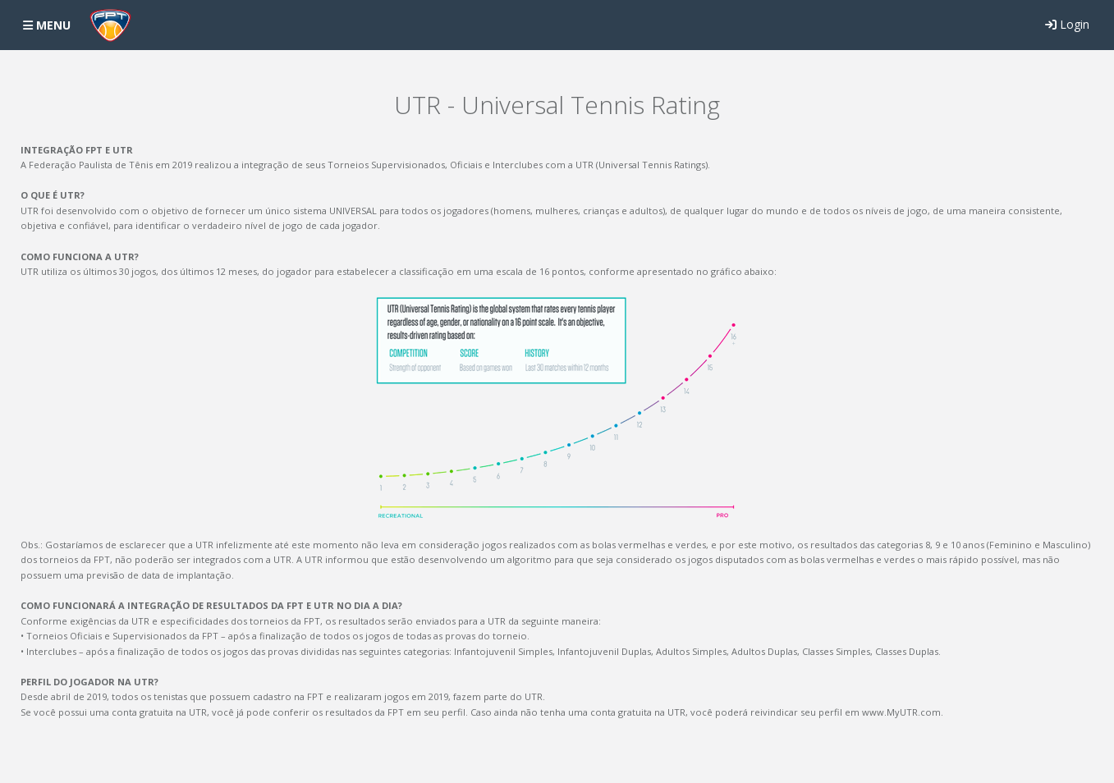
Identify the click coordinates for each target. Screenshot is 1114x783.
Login (1067, 24)
